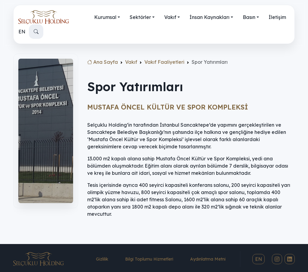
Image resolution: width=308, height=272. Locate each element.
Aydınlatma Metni (208, 259)
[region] (45, 151)
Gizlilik (102, 259)
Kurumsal (105, 17)
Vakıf (170, 17)
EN (21, 32)
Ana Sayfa (102, 62)
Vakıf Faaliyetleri (164, 62)
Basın (249, 17)
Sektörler (140, 17)
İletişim (277, 17)
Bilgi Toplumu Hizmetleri (149, 259)
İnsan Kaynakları (209, 17)
